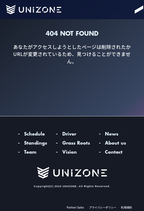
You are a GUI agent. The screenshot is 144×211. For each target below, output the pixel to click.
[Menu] (132, 9)
